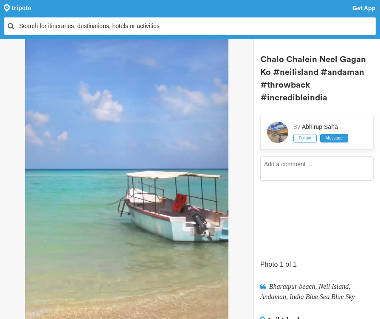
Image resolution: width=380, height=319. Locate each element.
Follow (305, 138)
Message (334, 138)
